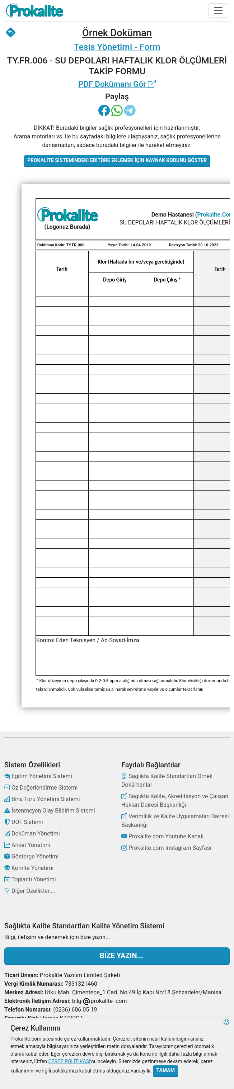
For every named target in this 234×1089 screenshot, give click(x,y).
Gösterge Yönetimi (31, 856)
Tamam (165, 1070)
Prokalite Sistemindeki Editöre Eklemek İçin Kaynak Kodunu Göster (117, 160)
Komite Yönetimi (28, 868)
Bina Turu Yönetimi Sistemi (42, 799)
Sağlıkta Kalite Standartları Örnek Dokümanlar (166, 780)
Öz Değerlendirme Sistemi (41, 787)
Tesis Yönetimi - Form (117, 47)
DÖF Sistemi (23, 822)
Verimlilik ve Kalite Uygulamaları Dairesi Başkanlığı (175, 820)
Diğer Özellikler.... (29, 890)
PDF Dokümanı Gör (117, 84)
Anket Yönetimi (27, 845)
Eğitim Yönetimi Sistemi (38, 776)
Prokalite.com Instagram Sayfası (166, 847)
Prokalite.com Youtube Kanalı (162, 836)
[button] (226, 1053)
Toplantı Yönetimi (30, 879)
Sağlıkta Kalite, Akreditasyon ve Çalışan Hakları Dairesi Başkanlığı (174, 800)
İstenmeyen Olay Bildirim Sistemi (49, 810)
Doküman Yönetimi (32, 833)
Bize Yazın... (117, 955)
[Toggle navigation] (218, 10)
